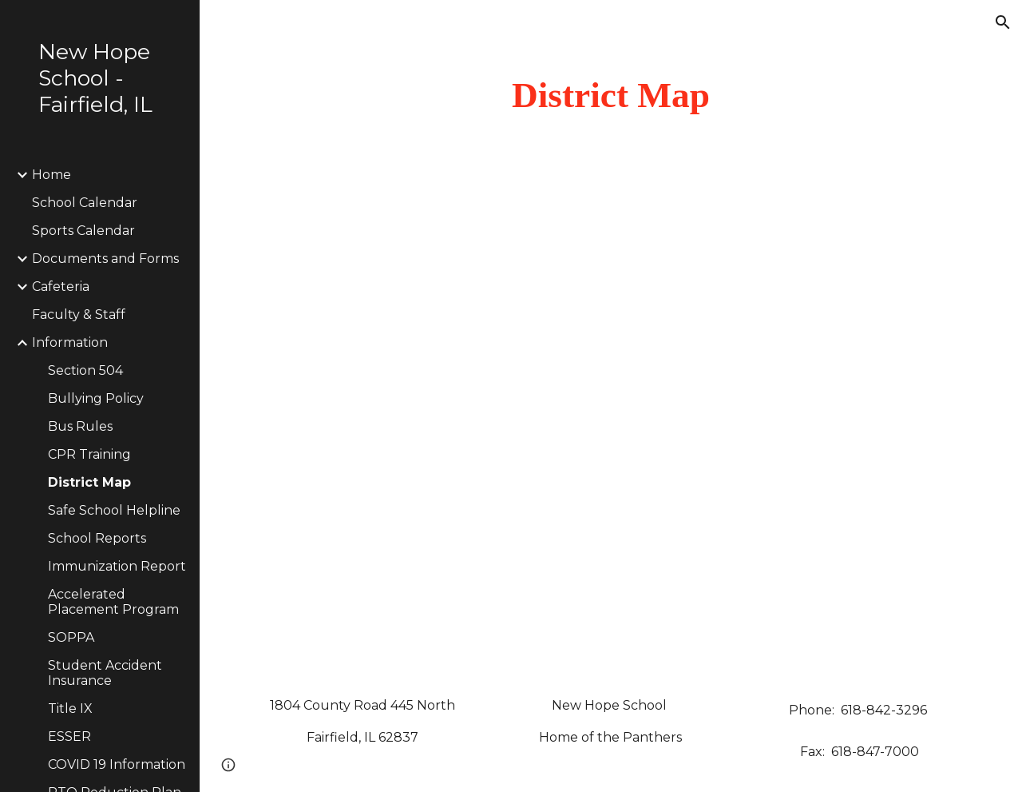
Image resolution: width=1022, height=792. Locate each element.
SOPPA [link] (71, 637)
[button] (1003, 22)
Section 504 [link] (85, 370)
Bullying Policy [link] (96, 398)
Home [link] (51, 174)
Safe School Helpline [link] (114, 510)
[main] (611, 95)
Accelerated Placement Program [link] (113, 602)
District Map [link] (89, 482)
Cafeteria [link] (60, 286)
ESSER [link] (69, 736)
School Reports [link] (97, 538)
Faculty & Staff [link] (78, 314)
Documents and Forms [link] (105, 258)
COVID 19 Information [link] (116, 764)
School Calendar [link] (84, 202)
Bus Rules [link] (80, 426)
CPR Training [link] (89, 454)
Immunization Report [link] (117, 566)
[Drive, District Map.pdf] (611, 430)
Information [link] (70, 342)
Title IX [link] (70, 708)
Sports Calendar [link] (83, 230)
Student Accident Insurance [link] (105, 673)
